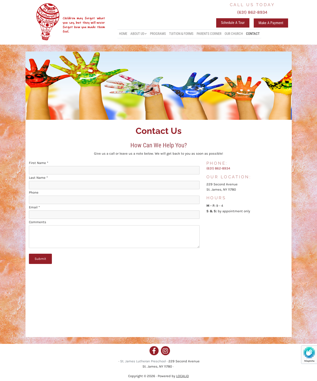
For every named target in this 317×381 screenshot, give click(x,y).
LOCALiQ (182, 376)
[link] (138, 33)
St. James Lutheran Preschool (143, 361)
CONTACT (253, 34)
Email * (34, 207)
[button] (232, 23)
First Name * (38, 163)
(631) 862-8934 (252, 12)
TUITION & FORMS (181, 34)
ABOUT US (137, 34)
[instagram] (165, 350)
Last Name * (38, 178)
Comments (37, 222)
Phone (33, 192)
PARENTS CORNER (209, 34)
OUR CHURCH (234, 34)
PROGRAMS (158, 34)
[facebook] (154, 350)
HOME (123, 34)
